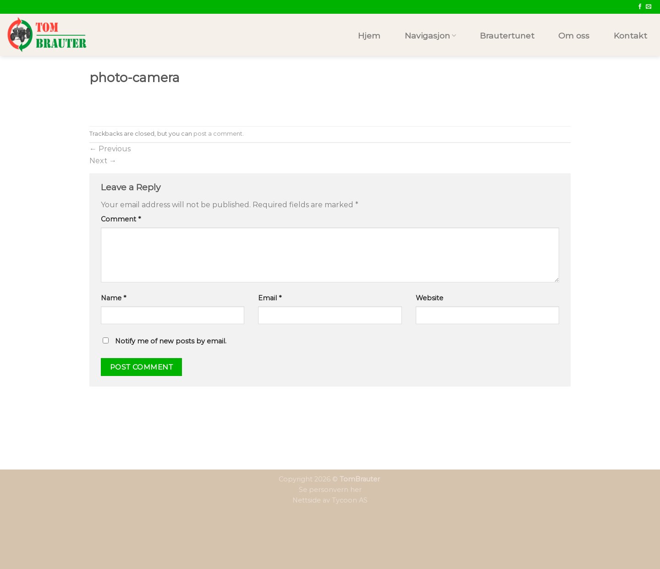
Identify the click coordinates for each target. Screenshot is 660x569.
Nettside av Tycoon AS (330, 500)
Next (102, 160)
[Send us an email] (648, 7)
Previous (110, 148)
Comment (121, 219)
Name (113, 298)
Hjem (369, 35)
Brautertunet (507, 35)
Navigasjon (430, 35)
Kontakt (630, 35)
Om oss (573, 35)
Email (269, 298)
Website (429, 298)
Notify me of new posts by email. (170, 341)
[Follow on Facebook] (640, 7)
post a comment (217, 133)
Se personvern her (330, 490)
